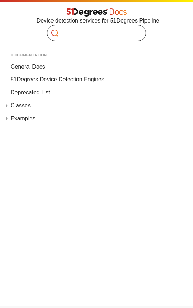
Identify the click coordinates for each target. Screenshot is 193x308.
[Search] (93, 33)
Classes (21, 105)
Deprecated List (30, 92)
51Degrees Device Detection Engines (57, 79)
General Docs (28, 67)
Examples (23, 118)
